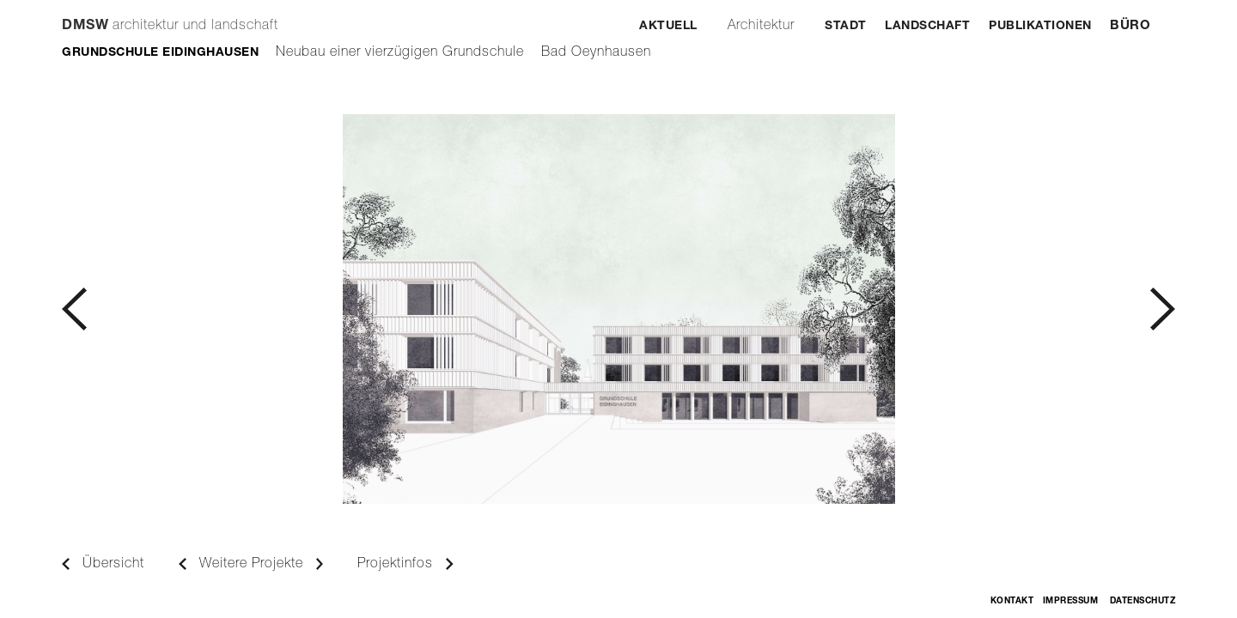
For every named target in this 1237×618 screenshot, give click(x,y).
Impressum (1071, 601)
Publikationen (1040, 27)
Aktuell (668, 27)
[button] (340, 309)
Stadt (846, 27)
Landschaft (927, 27)
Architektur (761, 26)
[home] (170, 18)
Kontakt (1012, 601)
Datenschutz (1143, 601)
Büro (1130, 26)
